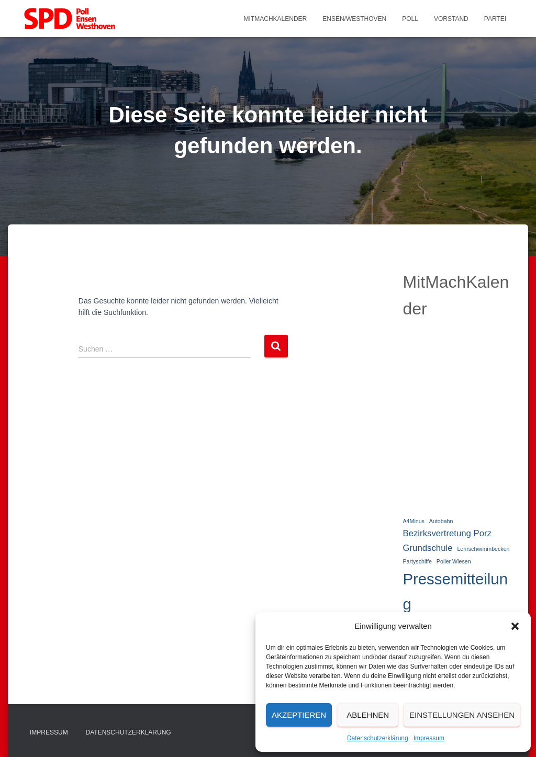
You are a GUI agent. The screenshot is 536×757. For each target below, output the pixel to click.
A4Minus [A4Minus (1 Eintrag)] (413, 521)
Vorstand (451, 18)
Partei (495, 18)
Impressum (429, 738)
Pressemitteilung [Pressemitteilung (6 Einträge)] (455, 591)
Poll (410, 18)
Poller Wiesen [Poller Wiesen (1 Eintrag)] (454, 561)
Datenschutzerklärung (377, 738)
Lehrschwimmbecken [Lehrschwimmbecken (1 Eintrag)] (483, 549)
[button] (515, 626)
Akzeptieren (299, 714)
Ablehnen (368, 714)
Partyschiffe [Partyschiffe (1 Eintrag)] (417, 561)
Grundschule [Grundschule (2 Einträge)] (427, 548)
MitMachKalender (275, 18)
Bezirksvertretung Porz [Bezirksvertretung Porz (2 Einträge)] (447, 533)
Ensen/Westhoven (354, 18)
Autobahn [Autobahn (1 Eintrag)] (441, 521)
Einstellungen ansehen (462, 714)
